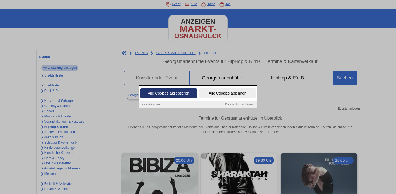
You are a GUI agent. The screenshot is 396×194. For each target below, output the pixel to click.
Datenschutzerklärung (239, 104)
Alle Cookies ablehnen (227, 93)
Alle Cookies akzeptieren (168, 93)
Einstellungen (151, 104)
